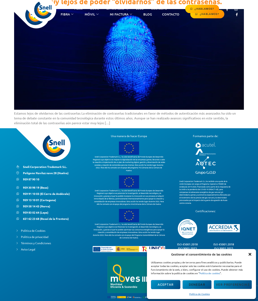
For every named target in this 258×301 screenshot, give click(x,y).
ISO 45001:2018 (187, 244)
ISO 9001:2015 (187, 248)
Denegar (197, 285)
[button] (250, 254)
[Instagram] (236, 9)
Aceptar (166, 285)
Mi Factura (117, 8)
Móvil (94, 8)
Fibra (78, 8)
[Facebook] (227, 9)
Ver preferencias (233, 285)
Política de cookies (210, 273)
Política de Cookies (199, 294)
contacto (159, 8)
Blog (140, 8)
